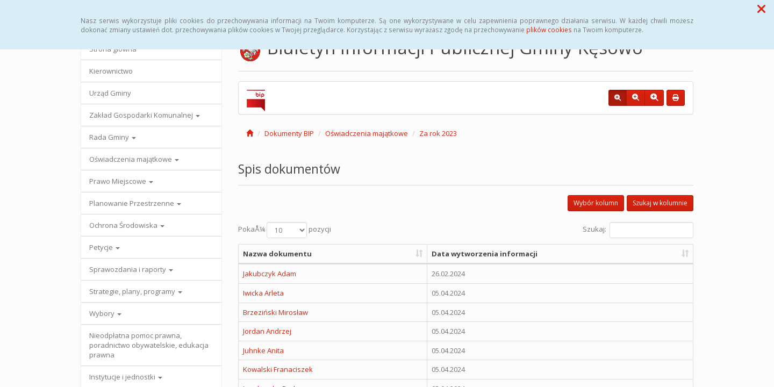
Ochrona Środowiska (126, 225)
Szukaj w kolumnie (660, 202)
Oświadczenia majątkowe (134, 159)
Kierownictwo (111, 71)
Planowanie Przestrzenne (135, 203)
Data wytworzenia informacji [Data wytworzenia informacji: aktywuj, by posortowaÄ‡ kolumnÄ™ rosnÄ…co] (485, 254)
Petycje (104, 247)
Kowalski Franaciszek (278, 369)
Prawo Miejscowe (121, 181)
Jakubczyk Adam (269, 273)
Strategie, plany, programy (135, 291)
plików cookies (549, 29)
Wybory (105, 313)
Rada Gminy (112, 137)
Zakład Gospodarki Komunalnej (144, 115)
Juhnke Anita (263, 350)
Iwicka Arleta (263, 293)
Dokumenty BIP (289, 133)
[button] (761, 8)
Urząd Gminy (110, 93)
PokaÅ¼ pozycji (284, 230)
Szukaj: (638, 230)
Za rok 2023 (438, 133)
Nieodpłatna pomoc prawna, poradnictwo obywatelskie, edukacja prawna (149, 345)
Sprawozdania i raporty (131, 269)
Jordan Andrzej (267, 331)
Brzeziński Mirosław (275, 312)
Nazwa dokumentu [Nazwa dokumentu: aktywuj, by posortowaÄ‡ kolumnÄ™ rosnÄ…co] (277, 254)
